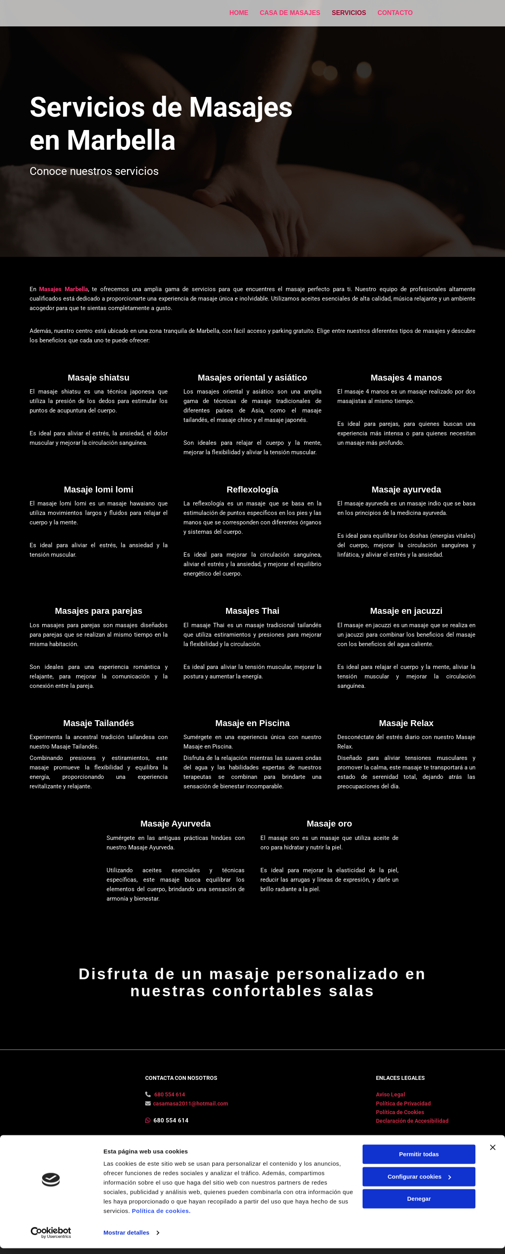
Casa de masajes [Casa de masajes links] (290, 12)
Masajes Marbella (63, 289)
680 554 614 (169, 1108)
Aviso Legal (390, 1108)
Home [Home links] (238, 12)
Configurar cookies (419, 1182)
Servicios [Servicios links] (350, 12)
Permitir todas (419, 1160)
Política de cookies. (161, 1216)
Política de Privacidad (403, 1117)
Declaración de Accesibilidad (412, 1134)
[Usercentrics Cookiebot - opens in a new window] (51, 1239)
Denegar (419, 1204)
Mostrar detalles (126, 1238)
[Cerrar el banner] (493, 1153)
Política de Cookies (400, 1125)
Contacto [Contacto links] (395, 12)
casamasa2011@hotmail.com (190, 1117)
